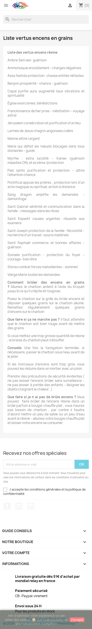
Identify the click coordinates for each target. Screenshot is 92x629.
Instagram (30, 506)
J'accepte (77, 619)
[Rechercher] (46, 19)
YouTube (18, 506)
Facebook (7, 506)
